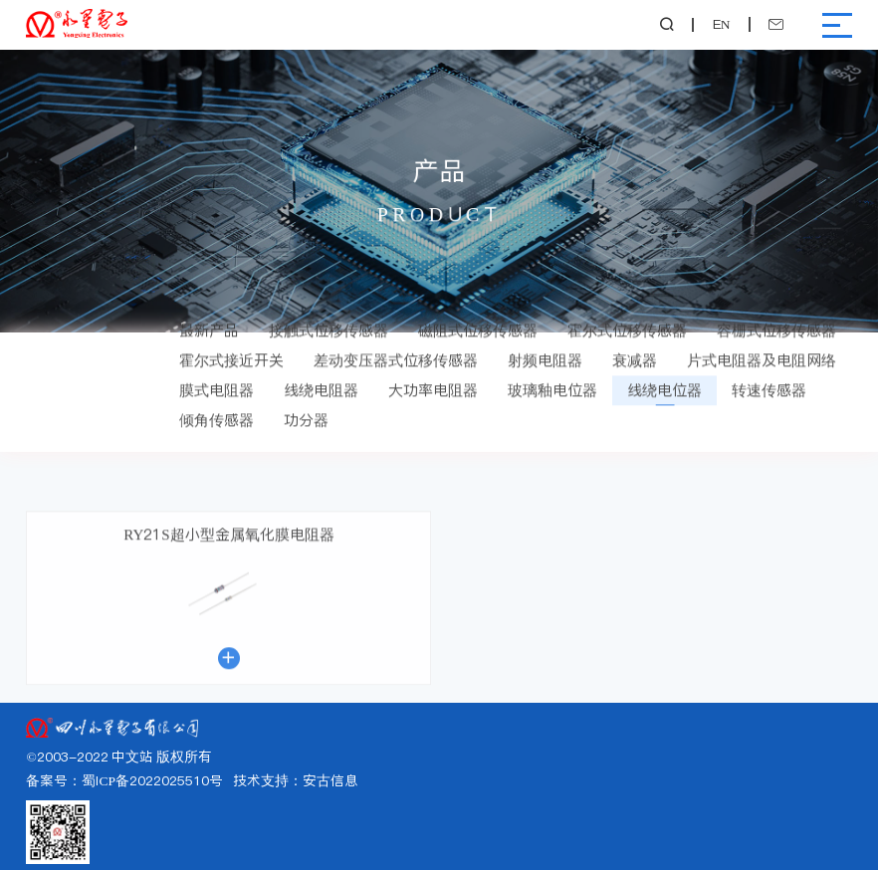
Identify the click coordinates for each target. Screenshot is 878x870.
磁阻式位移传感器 (478, 312)
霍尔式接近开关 (231, 341)
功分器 (306, 401)
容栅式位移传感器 (776, 312)
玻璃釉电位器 (552, 371)
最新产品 (209, 312)
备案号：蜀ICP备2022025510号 (124, 780)
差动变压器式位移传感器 (396, 341)
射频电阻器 (545, 341)
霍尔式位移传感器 (627, 312)
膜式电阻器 (216, 371)
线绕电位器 (664, 371)
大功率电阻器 (433, 371)
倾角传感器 (216, 401)
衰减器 (634, 341)
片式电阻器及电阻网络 (761, 341)
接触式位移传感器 (328, 312)
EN (722, 25)
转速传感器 (769, 371)
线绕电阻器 (321, 371)
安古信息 (330, 780)
